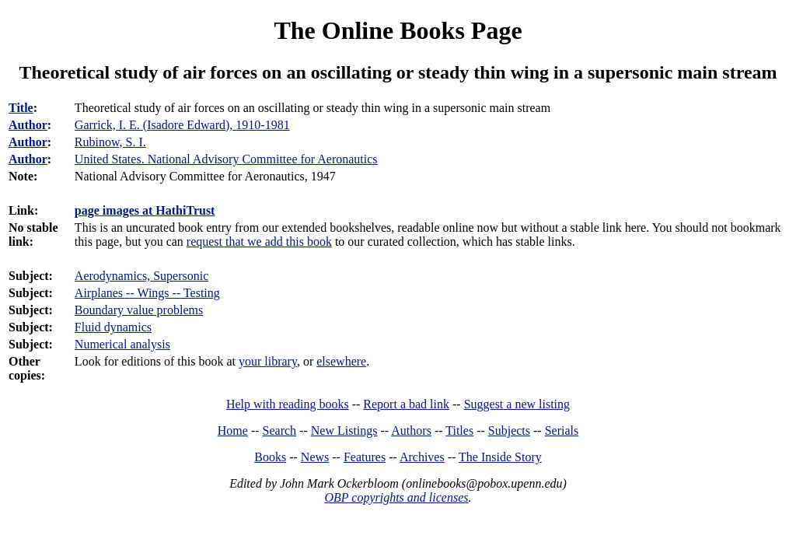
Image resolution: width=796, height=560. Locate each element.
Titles (459, 430)
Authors (411, 430)
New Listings (344, 430)
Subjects (509, 430)
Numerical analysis (122, 344)
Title (21, 107)
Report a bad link (406, 404)
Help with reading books (287, 404)
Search (280, 430)
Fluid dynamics (113, 327)
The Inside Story (500, 457)
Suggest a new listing (517, 404)
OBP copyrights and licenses (396, 497)
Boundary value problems (139, 310)
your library (268, 361)
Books (270, 457)
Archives (422, 457)
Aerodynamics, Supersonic (141, 275)
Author (28, 124)
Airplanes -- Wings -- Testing (147, 292)
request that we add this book (259, 241)
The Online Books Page (398, 30)
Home (233, 430)
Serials (562, 430)
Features (365, 457)
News (315, 457)
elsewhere (341, 361)
